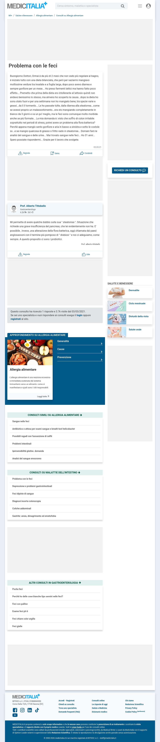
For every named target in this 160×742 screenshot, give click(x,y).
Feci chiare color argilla (23, 619)
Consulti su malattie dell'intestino (55, 472)
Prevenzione (80, 358)
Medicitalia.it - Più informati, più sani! (27, 6)
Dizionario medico (99, 712)
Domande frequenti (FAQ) (69, 712)
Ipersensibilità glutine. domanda (28, 451)
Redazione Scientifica (134, 704)
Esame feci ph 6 (20, 611)
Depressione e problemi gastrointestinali (32, 486)
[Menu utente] (148, 6)
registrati (16, 319)
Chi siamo (129, 701)
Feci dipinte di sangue (23, 493)
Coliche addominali (21, 508)
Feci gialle (17, 626)
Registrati (70, 701)
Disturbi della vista (138, 316)
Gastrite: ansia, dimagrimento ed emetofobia (34, 516)
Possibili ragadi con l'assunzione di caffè (32, 436)
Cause (80, 350)
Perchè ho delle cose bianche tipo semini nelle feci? (37, 596)
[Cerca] (124, 6)
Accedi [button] (61, 701)
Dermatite (134, 290)
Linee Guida (77, 727)
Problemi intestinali (21, 443)
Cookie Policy (131, 712)
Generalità (80, 342)
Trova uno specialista (68, 708)
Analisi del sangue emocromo (26, 458)
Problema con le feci (22, 479)
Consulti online (98, 701)
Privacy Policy (131, 708)
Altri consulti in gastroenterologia (55, 582)
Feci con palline (20, 604)
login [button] (79, 315)
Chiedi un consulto (66, 704)
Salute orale (135, 329)
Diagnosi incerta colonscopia (26, 501)
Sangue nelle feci (20, 421)
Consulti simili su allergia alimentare (55, 415)
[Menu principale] (140, 6)
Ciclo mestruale (137, 303)
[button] (24, 152)
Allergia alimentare (23, 369)
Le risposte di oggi (99, 704)
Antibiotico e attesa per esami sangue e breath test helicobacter (43, 429)
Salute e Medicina (99, 708)
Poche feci (17, 589)
